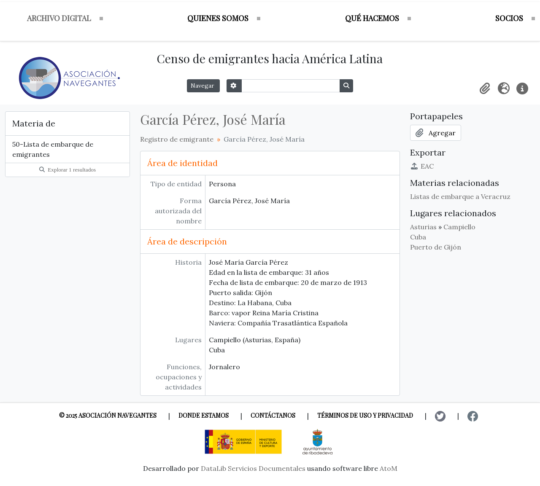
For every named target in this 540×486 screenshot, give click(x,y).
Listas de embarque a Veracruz (460, 196)
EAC (422, 166)
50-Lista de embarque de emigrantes (52, 149)
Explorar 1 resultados (67, 169)
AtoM (388, 468)
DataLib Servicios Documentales (253, 468)
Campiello (459, 227)
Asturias (423, 227)
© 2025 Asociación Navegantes (108, 415)
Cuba (418, 237)
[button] (485, 88)
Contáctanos (273, 415)
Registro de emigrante (176, 139)
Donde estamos (203, 415)
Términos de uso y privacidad (365, 415)
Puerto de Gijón (435, 247)
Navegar (203, 85)
